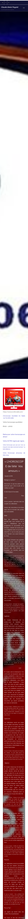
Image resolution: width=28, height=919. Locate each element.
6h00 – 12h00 (7, 426)
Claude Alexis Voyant (9, 7)
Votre (5, 422)
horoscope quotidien (14, 422)
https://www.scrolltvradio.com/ (13, 412)
